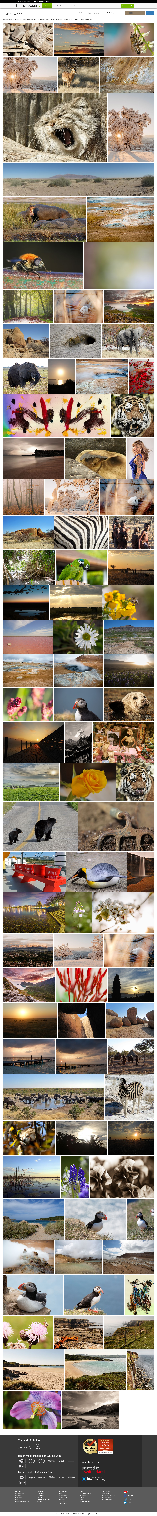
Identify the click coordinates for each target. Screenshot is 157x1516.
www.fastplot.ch (107, 1499)
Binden (82, 1497)
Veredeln (40, 1501)
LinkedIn (129, 1502)
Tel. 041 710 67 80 (27, 1)
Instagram (130, 1499)
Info (83, 6)
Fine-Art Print (63, 1491)
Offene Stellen (106, 1493)
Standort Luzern (20, 1493)
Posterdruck (40, 1495)
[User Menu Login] (138, 5)
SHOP (47, 6)
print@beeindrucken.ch (44, 1)
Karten (61, 1497)
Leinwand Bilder (85, 1501)
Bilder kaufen (63, 1495)
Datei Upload (106, 1491)
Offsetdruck (40, 1493)
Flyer (65, 1497)
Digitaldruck (41, 1491)
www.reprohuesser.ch (108, 1495)
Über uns (18, 1491)
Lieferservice (63, 1503)
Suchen (149, 13)
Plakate (61, 1493)
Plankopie (62, 1499)
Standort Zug (19, 1495)
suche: (81, 13)
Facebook (130, 1495)
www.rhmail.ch (106, 1497)
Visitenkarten (84, 1495)
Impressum (18, 1497)
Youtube (129, 1492)
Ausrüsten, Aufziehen (43, 1499)
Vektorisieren (63, 1501)
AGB (16, 1499)
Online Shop (83, 1491)
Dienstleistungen (60, 6)
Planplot (74, 6)
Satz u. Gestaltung (85, 1493)
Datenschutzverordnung (22, 1501)
